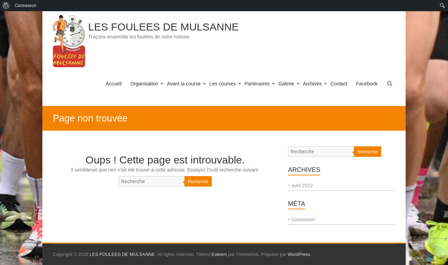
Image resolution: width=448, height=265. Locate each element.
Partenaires (257, 83)
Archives (312, 83)
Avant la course (184, 83)
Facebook (367, 83)
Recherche (198, 181)
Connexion (303, 219)
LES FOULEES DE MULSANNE (163, 27)
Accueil (114, 83)
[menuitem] (6, 5)
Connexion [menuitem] (25, 5)
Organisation (144, 83)
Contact (338, 83)
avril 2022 (302, 185)
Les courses (222, 83)
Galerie (286, 83)
